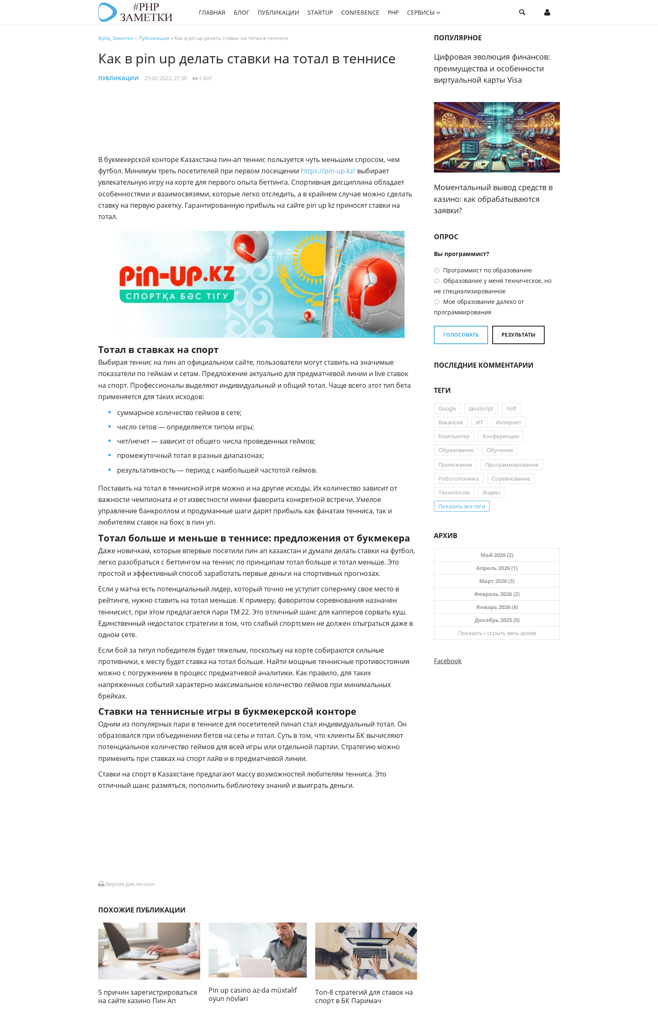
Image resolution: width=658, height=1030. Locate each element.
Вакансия (451, 422)
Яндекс (492, 492)
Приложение (455, 464)
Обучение (500, 450)
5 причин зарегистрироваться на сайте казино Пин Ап (147, 996)
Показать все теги (462, 506)
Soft (512, 408)
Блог (241, 12)
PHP (393, 12)
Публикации (278, 12)
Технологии (454, 492)
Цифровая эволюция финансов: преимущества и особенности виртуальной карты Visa (492, 68)
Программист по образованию (486, 270)
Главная (212, 12)
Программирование (511, 464)
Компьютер (454, 436)
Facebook (448, 660)
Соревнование (511, 478)
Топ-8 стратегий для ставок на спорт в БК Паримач (364, 996)
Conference (360, 12)
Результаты (518, 334)
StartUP (320, 12)
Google (447, 408)
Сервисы (421, 12)
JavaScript (481, 408)
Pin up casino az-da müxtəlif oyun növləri (253, 994)
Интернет (508, 422)
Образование (456, 450)
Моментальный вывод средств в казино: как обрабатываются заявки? (493, 198)
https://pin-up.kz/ (328, 170)
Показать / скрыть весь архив (497, 633)
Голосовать (461, 334)
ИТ (479, 422)
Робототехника (459, 478)
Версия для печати (126, 884)
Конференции (501, 436)
